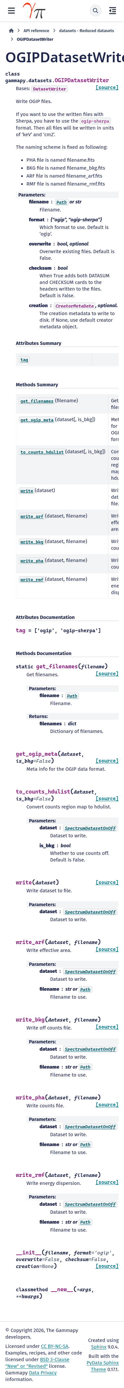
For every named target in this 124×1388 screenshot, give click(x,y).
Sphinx (98, 1347)
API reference (36, 30)
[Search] (95, 10)
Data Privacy (43, 1373)
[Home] (11, 31)
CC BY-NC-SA (54, 1346)
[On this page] (112, 10)
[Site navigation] (11, 10)
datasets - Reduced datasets (86, 30)
